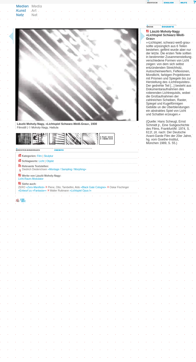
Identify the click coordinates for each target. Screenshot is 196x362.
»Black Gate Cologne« (93, 187)
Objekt (50, 161)
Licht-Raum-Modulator (31, 178)
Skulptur (48, 156)
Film (39, 156)
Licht (41, 161)
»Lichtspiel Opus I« (80, 190)
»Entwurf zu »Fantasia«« (32, 190)
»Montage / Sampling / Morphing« (67, 169)
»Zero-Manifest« (35, 187)
